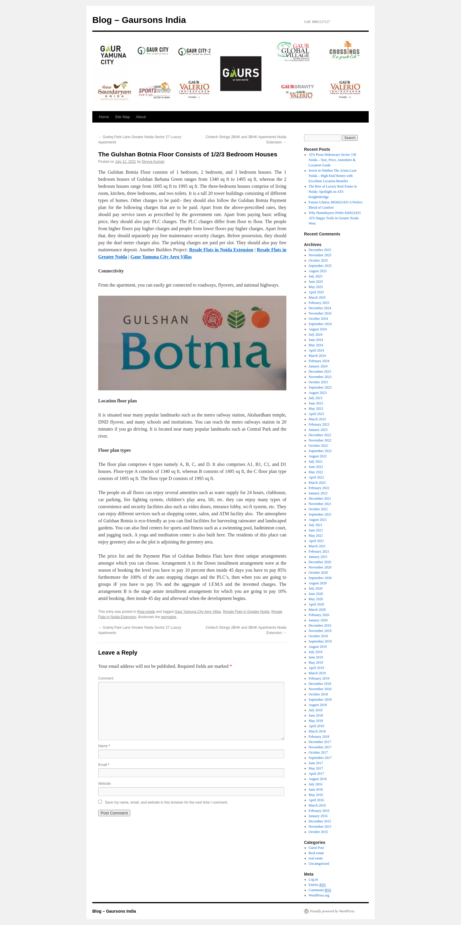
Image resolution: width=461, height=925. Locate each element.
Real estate (146, 612)
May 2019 (316, 662)
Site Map (122, 117)
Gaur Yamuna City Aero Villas (198, 612)
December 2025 (320, 250)
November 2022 (320, 440)
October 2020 (318, 573)
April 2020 (316, 604)
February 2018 (319, 737)
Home (104, 117)
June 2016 (316, 789)
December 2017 (320, 742)
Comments (320, 890)
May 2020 (316, 599)
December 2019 (320, 625)
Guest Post (316, 848)
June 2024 (316, 340)
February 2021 (319, 551)
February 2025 (319, 303)
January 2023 (318, 430)
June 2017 (316, 763)
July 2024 (316, 334)
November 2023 (320, 377)
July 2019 (316, 652)
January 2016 (318, 816)
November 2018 (320, 689)
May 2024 (316, 345)
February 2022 (319, 488)
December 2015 (320, 821)
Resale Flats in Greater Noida (246, 612)
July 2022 (316, 461)
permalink (168, 617)
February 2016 (319, 811)
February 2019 (319, 678)
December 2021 (320, 498)
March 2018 (317, 731)
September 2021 (320, 514)
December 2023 (320, 371)
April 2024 (316, 350)
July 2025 (316, 276)
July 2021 (316, 525)
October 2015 (318, 832)
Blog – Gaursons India (139, 20)
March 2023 (317, 419)
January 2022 (318, 493)
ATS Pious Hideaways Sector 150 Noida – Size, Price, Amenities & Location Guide (332, 160)
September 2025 (320, 266)
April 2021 (316, 541)
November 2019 (320, 631)
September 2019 (320, 641)
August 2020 (318, 583)
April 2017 (316, 774)
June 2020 (316, 594)
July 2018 (316, 710)
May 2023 (316, 409)
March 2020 (317, 610)
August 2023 (318, 393)
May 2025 (316, 287)
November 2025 (320, 255)
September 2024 (320, 324)
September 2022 (320, 451)
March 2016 (317, 805)
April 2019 (316, 668)
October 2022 (318, 446)
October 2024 (318, 319)
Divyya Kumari (153, 162)
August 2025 (318, 271)
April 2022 (316, 477)
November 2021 (320, 504)
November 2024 (320, 313)
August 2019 (318, 647)
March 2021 (317, 546)
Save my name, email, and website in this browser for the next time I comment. (166, 802)
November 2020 (320, 567)
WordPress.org (319, 895)
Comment (105, 678)
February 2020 (319, 615)
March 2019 (317, 673)
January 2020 (318, 620)
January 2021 (318, 557)
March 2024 (317, 356)
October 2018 (318, 694)
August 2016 (318, 779)
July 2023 (316, 398)
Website (104, 784)
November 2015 (320, 826)
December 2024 (320, 308)
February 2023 (319, 424)
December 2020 (320, 562)
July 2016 (316, 784)
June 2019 (316, 657)
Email (103, 765)
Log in (313, 879)
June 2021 (316, 530)
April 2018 (316, 726)
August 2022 (318, 456)
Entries (317, 885)
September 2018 (320, 699)
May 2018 (316, 721)
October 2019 (318, 636)
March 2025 (317, 297)
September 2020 (320, 578)
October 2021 (318, 509)
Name (104, 746)
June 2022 (316, 467)
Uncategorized (319, 864)
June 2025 (316, 282)
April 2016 (316, 800)
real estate (316, 858)
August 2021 (318, 520)
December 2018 (320, 684)
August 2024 (318, 329)
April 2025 (316, 292)
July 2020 (316, 588)
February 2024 (319, 361)
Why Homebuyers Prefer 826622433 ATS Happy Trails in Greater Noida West (335, 218)
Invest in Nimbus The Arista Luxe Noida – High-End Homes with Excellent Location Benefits (333, 175)
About (141, 117)
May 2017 (316, 768)
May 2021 (316, 535)
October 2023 (318, 382)
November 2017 (320, 747)
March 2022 (317, 483)
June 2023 (316, 403)
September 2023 (320, 387)
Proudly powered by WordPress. (332, 911)
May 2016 (316, 795)
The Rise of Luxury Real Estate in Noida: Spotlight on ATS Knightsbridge (333, 191)
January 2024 (318, 366)
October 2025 (318, 260)
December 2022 (320, 435)
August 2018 (318, 705)
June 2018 (316, 715)
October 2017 (318, 752)
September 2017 (320, 758)
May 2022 (316, 472)
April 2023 (316, 414)
